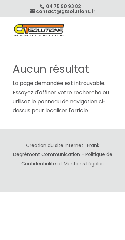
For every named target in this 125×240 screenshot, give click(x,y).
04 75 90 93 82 (63, 6)
